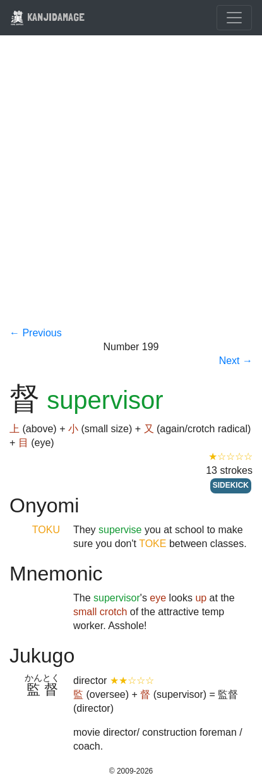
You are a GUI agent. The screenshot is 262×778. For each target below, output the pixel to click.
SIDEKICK (231, 485)
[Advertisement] (131, 189)
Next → (236, 360)
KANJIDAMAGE (47, 16)
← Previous (35, 332)
